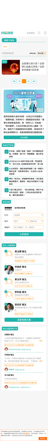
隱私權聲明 (26, 433)
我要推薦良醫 (24, 319)
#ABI (5, 46)
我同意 (43, 438)
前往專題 (24, 137)
